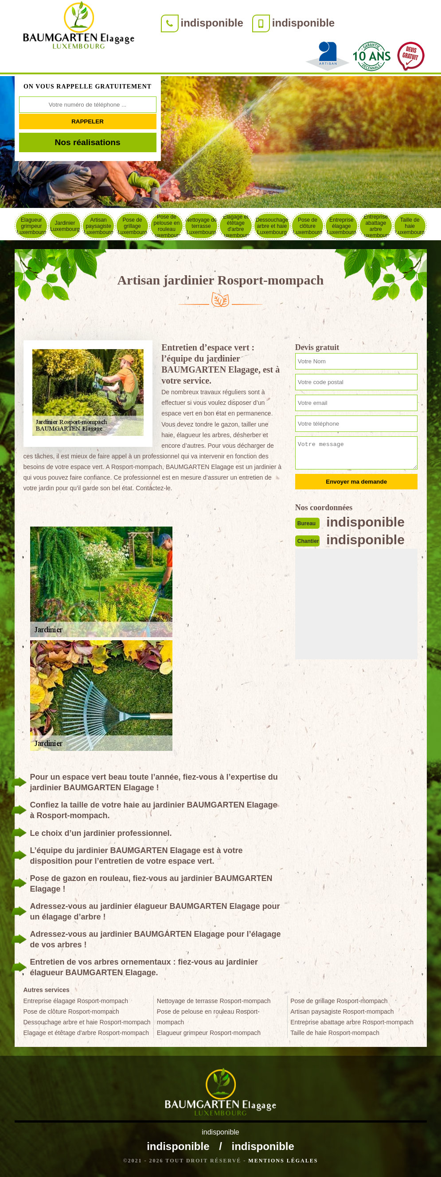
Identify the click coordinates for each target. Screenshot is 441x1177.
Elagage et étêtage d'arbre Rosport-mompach (86, 1032)
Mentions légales (283, 1161)
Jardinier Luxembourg (65, 226)
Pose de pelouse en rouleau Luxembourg (167, 226)
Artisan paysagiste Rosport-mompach (342, 1011)
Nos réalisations (87, 142)
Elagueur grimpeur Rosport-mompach (209, 1032)
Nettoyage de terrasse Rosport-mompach (214, 1000)
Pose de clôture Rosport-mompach (71, 1011)
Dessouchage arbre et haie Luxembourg (272, 226)
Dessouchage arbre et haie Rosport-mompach (87, 1022)
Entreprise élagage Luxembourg (341, 226)
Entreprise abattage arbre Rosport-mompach (352, 1022)
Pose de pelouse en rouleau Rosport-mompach (208, 1017)
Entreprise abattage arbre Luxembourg (375, 226)
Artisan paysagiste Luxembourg (98, 226)
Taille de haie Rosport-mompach (334, 1032)
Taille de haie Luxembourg (410, 226)
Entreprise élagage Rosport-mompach (76, 1000)
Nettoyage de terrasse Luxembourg (201, 226)
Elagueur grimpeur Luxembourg (31, 226)
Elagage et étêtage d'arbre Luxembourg (236, 226)
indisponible (212, 23)
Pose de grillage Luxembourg (132, 226)
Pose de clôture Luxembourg (308, 226)
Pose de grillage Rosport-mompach (338, 1000)
